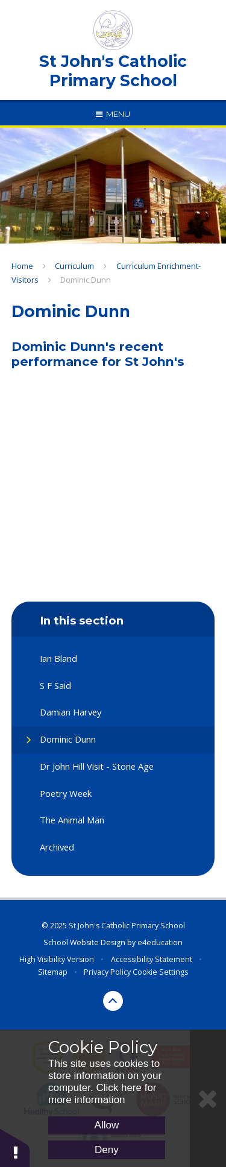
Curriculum (74, 265)
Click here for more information (102, 1094)
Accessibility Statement (151, 959)
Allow (107, 1125)
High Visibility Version (56, 959)
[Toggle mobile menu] (113, 114)
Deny (107, 1150)
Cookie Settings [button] (160, 972)
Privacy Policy (107, 972)
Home (22, 265)
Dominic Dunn (85, 279)
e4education (160, 942)
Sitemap (52, 972)
